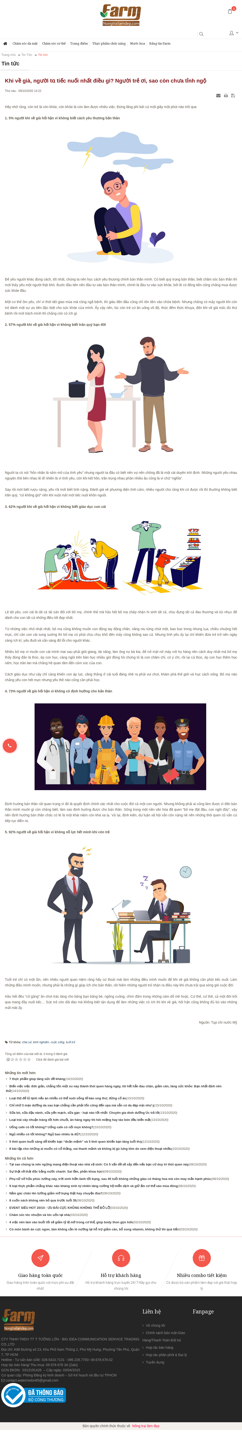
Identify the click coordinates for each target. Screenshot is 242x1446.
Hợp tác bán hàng (159, 1347)
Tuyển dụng (155, 1362)
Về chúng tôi (155, 1325)
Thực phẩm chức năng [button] (109, 43)
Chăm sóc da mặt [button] (25, 43)
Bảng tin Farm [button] (159, 43)
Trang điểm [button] (79, 43)
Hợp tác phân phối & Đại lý (166, 1355)
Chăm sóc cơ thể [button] (54, 43)
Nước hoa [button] (137, 43)
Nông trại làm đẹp (145, 1426)
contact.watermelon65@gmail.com (32, 1380)
